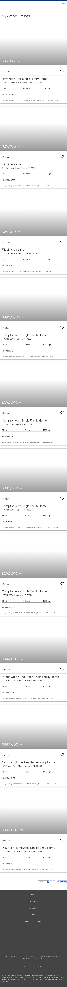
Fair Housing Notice (33, 958)
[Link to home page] (2, 4)
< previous (42, 882)
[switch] (62, 70)
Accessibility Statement (49, 956)
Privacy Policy (26, 956)
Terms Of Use (10, 956)
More (63, 4)
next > (63, 882)
